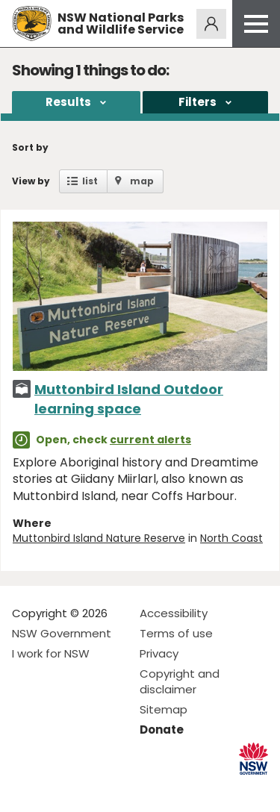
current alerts (150, 439)
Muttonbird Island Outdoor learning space (128, 398)
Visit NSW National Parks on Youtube (90, 788)
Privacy (159, 653)
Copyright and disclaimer (180, 681)
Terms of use (176, 633)
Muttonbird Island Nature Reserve (99, 538)
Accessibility (174, 613)
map (142, 181)
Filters (197, 102)
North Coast (231, 538)
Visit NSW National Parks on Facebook (26, 788)
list (90, 181)
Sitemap (163, 709)
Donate (162, 729)
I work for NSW (51, 653)
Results (68, 102)
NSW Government (61, 633)
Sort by (30, 147)
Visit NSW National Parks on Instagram (58, 788)
